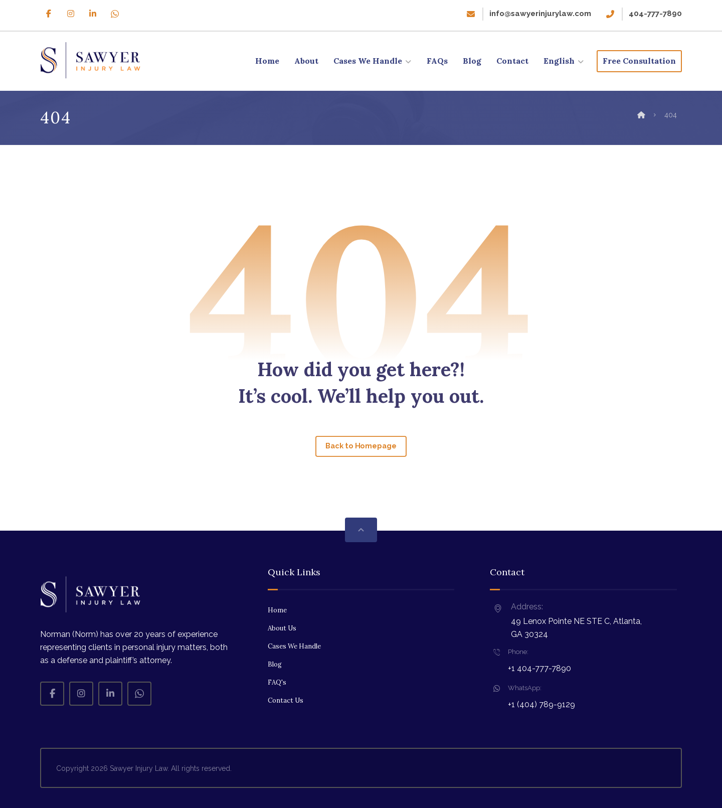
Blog (275, 664)
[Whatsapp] (114, 13)
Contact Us (285, 700)
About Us (282, 628)
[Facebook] (48, 13)
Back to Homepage (361, 446)
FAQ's (277, 682)
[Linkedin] (92, 13)
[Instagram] (70, 13)
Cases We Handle (294, 646)
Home (277, 610)
